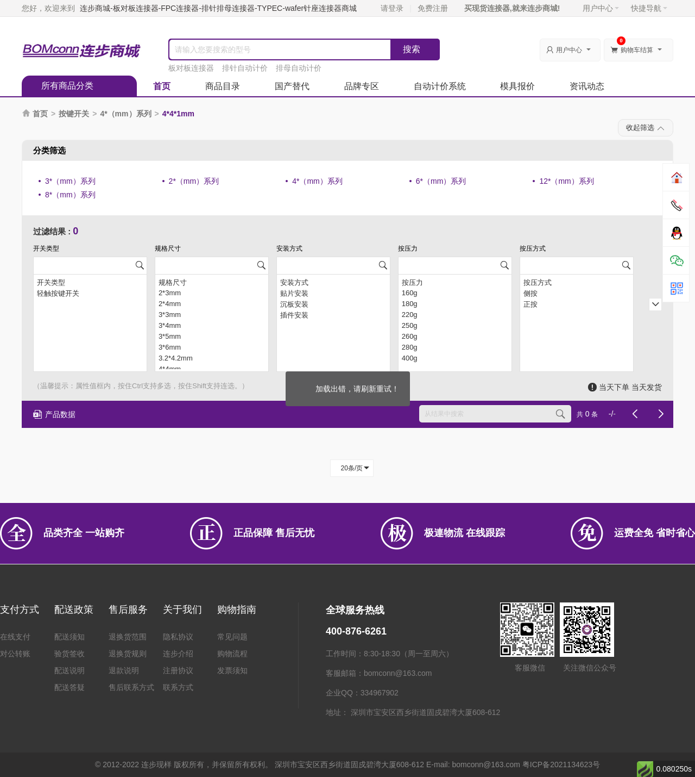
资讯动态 (587, 86)
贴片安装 (333, 293)
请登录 (392, 8)
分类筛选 (49, 150)
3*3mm (211, 314)
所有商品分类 (67, 85)
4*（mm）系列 (125, 113)
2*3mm (211, 293)
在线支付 (15, 636)
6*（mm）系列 (441, 181)
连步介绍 (178, 653)
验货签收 (69, 653)
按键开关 (74, 113)
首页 (161, 86)
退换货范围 (128, 636)
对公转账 (15, 653)
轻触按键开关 (90, 293)
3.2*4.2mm (211, 358)
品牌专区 (361, 86)
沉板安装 (333, 304)
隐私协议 (178, 636)
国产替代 (292, 86)
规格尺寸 (211, 282)
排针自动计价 (245, 68)
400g (455, 358)
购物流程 (232, 653)
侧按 (576, 293)
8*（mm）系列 (70, 194)
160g (455, 293)
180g (455, 304)
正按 (576, 304)
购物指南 (236, 609)
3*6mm (211, 347)
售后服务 (128, 609)
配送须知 (69, 636)
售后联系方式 (131, 687)
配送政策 (73, 609)
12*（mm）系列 (566, 181)
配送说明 (69, 670)
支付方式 (19, 609)
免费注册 (433, 8)
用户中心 (601, 8)
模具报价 (517, 86)
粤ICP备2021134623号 (561, 764)
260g (455, 336)
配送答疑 (69, 687)
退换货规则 (128, 653)
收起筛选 (645, 128)
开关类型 (90, 282)
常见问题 (232, 636)
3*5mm (211, 336)
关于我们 (182, 609)
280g (455, 347)
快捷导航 (649, 8)
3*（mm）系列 (70, 181)
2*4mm (211, 304)
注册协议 (178, 670)
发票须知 (232, 670)
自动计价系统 (440, 86)
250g (455, 325)
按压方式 (576, 282)
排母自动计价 (298, 68)
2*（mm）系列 (194, 181)
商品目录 (222, 86)
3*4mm (211, 325)
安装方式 (333, 282)
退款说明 (124, 670)
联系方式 (178, 687)
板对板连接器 (191, 68)
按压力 (455, 282)
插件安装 (333, 314)
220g (455, 314)
